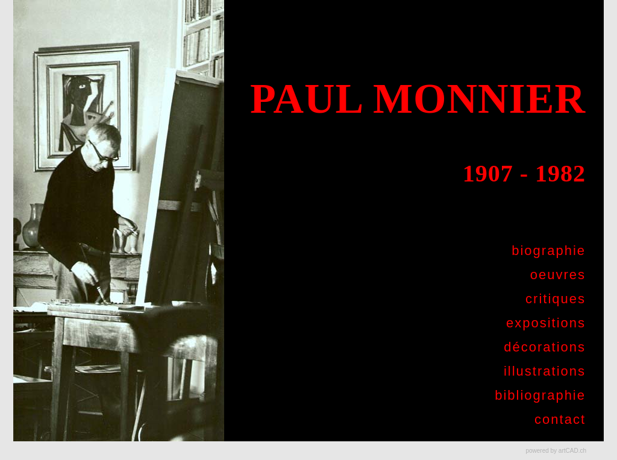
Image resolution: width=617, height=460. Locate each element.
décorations (545, 346)
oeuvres (558, 274)
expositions (546, 322)
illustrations (545, 371)
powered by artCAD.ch (555, 450)
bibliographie (540, 395)
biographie (549, 250)
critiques (555, 298)
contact (560, 419)
